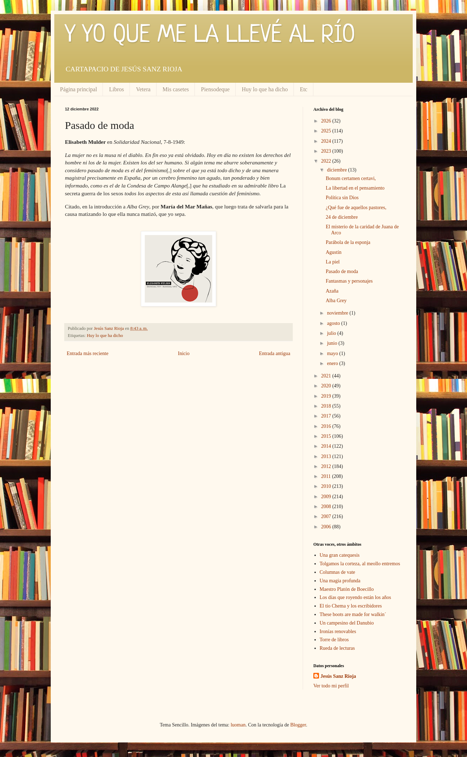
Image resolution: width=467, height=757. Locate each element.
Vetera (143, 89)
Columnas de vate (337, 572)
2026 (327, 121)
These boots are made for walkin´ (353, 614)
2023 (327, 151)
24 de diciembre (342, 217)
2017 (327, 416)
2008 (327, 506)
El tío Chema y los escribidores (351, 606)
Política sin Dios (342, 197)
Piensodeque (215, 89)
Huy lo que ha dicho (265, 89)
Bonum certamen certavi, (351, 178)
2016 (327, 426)
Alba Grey (336, 300)
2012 (327, 466)
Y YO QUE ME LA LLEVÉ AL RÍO (210, 35)
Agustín (333, 252)
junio (332, 343)
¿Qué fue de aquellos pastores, (356, 207)
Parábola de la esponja (348, 242)
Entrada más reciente (87, 353)
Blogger (298, 725)
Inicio (183, 353)
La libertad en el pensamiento (355, 188)
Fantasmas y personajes (349, 281)
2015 (327, 436)
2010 (327, 486)
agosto (334, 323)
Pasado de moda (342, 271)
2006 (327, 526)
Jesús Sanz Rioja (338, 676)
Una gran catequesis (340, 555)
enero (333, 363)
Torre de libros (334, 639)
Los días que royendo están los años (355, 597)
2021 (327, 375)
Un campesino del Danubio (347, 623)
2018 (327, 406)
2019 (327, 396)
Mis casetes (176, 89)
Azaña (332, 291)
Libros (116, 89)
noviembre (338, 313)
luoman (238, 725)
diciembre (337, 170)
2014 (327, 446)
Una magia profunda (340, 580)
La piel (333, 262)
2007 (327, 516)
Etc (303, 89)
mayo (333, 353)
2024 (327, 141)
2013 (327, 456)
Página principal (78, 89)
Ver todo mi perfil (331, 685)
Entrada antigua (274, 353)
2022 (327, 161)
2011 (326, 476)
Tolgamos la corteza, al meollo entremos (360, 563)
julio (332, 333)
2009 (327, 496)
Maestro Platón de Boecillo (347, 589)
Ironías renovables (338, 631)
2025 (327, 131)
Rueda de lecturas (337, 648)
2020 (327, 385)
